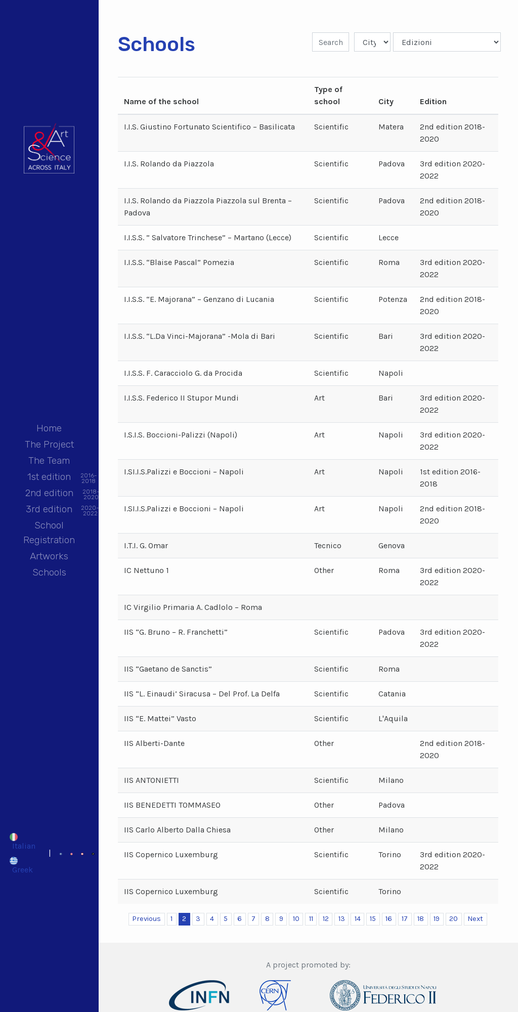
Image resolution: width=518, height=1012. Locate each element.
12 (326, 918)
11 (311, 918)
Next (475, 918)
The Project (49, 444)
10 (296, 918)
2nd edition (49, 494)
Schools (49, 572)
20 (453, 918)
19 (437, 918)
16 (388, 918)
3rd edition (49, 510)
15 (373, 918)
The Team (49, 460)
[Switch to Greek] (22, 864)
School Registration (49, 532)
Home (49, 428)
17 (405, 918)
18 (420, 918)
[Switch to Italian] (22, 841)
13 (341, 918)
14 (358, 918)
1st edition (49, 478)
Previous (146, 918)
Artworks (49, 556)
